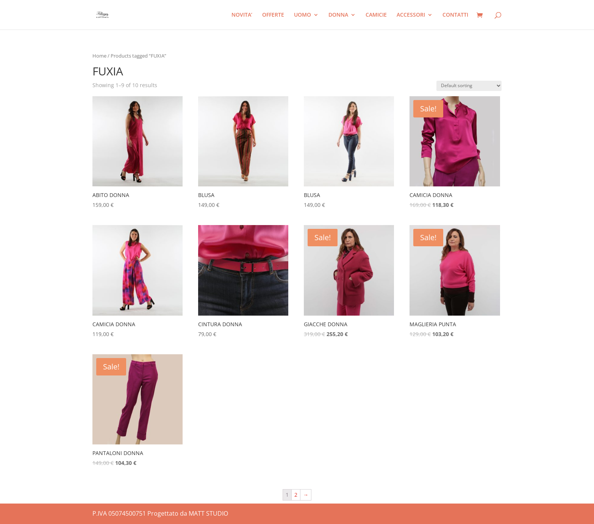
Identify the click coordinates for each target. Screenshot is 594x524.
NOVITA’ (241, 15)
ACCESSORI (411, 15)
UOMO (302, 15)
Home (99, 55)
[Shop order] (469, 86)
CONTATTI (455, 15)
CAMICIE (376, 15)
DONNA (338, 15)
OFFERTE (273, 15)
